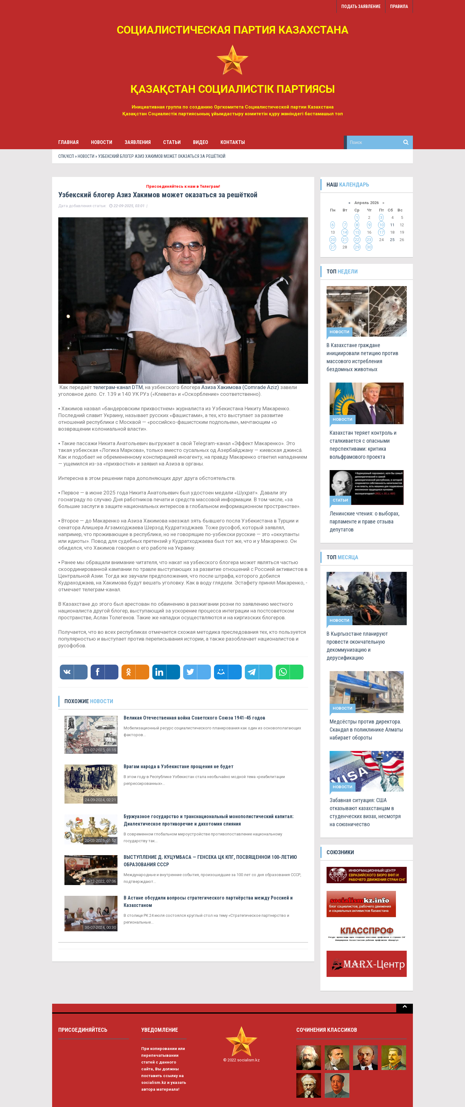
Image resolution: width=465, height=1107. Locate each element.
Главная (68, 142)
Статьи (172, 142)
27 (333, 247)
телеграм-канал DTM (118, 387)
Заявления (138, 142)
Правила (399, 6)
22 (357, 239)
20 (333, 239)
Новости (101, 142)
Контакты (232, 142)
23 (369, 239)
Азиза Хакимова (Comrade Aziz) (240, 387)
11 (392, 225)
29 (357, 247)
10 (381, 225)
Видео (200, 142)
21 (345, 239)
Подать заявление (361, 6)
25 (392, 239)
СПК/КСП (66, 156)
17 (381, 232)
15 (357, 232)
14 (345, 232)
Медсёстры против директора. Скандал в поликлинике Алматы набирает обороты (366, 729)
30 (369, 247)
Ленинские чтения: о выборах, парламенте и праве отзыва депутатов (364, 521)
